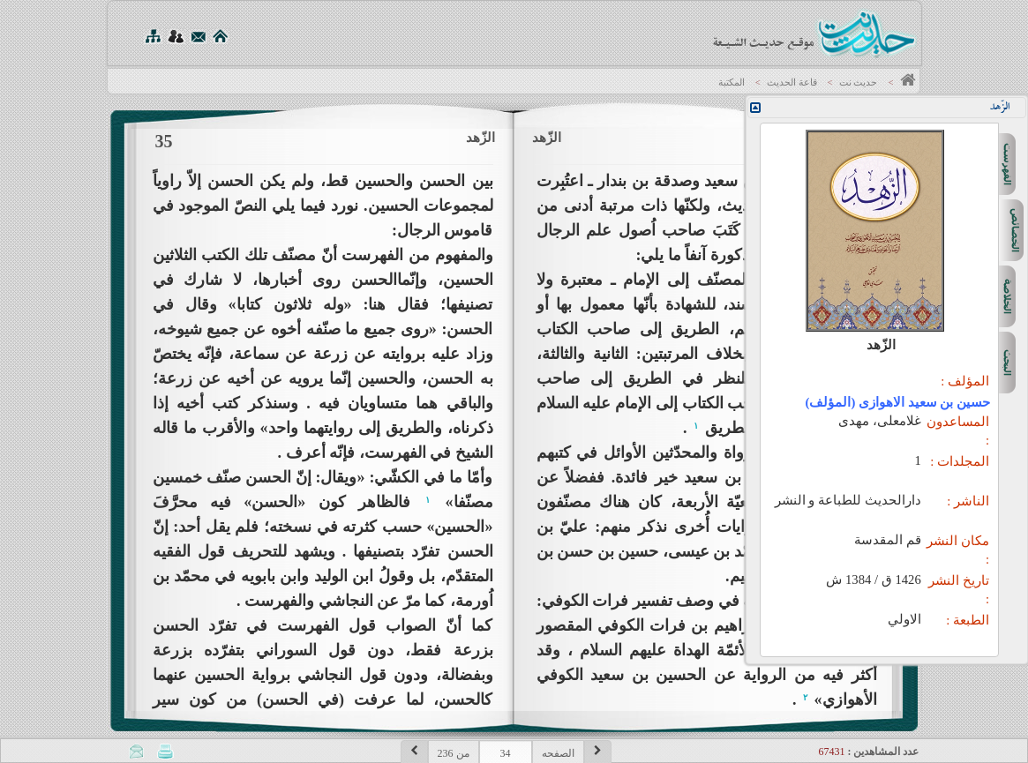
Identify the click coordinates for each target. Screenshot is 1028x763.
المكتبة (731, 82)
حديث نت (858, 82)
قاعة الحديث (792, 82)
